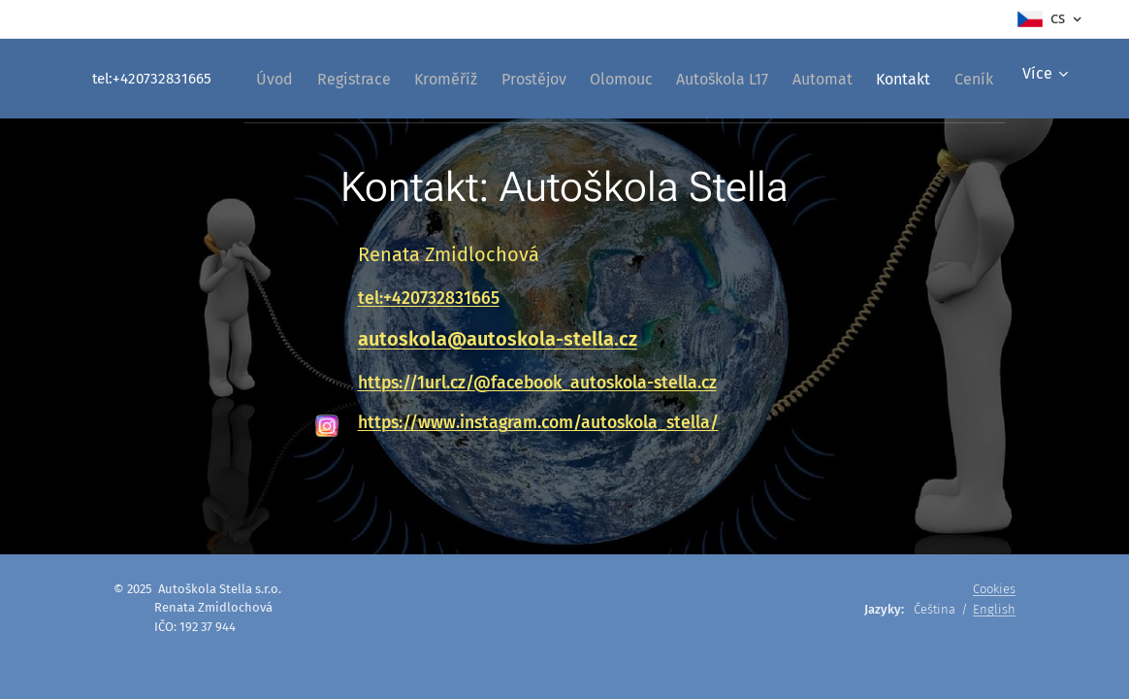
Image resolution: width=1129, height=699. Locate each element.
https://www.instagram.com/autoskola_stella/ (538, 423)
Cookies (994, 589)
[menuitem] (342, 78)
